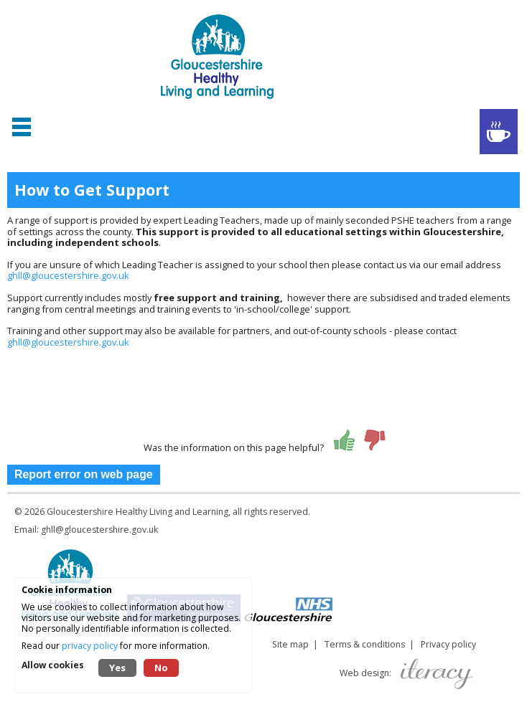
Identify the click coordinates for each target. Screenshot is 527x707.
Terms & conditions (365, 644)
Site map (290, 644)
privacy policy (90, 646)
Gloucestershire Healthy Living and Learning (137, 512)
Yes (117, 667)
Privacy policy (448, 644)
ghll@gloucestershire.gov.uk (68, 275)
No (161, 667)
